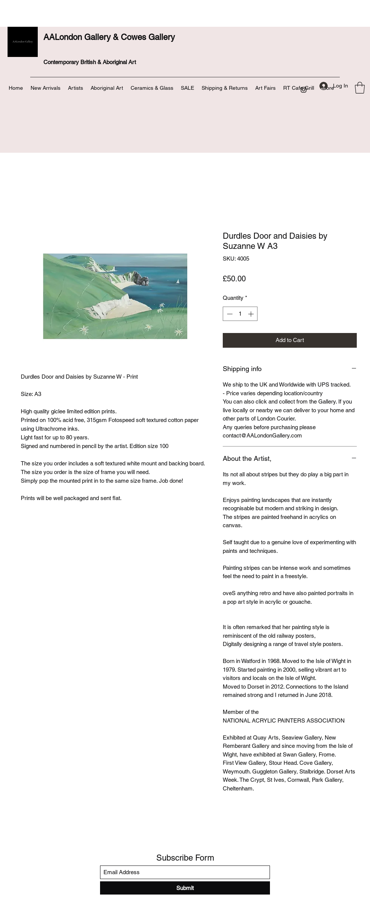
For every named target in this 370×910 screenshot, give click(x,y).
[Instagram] (303, 90)
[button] (360, 88)
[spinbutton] (240, 314)
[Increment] (252, 314)
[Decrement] (229, 314)
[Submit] (185, 888)
